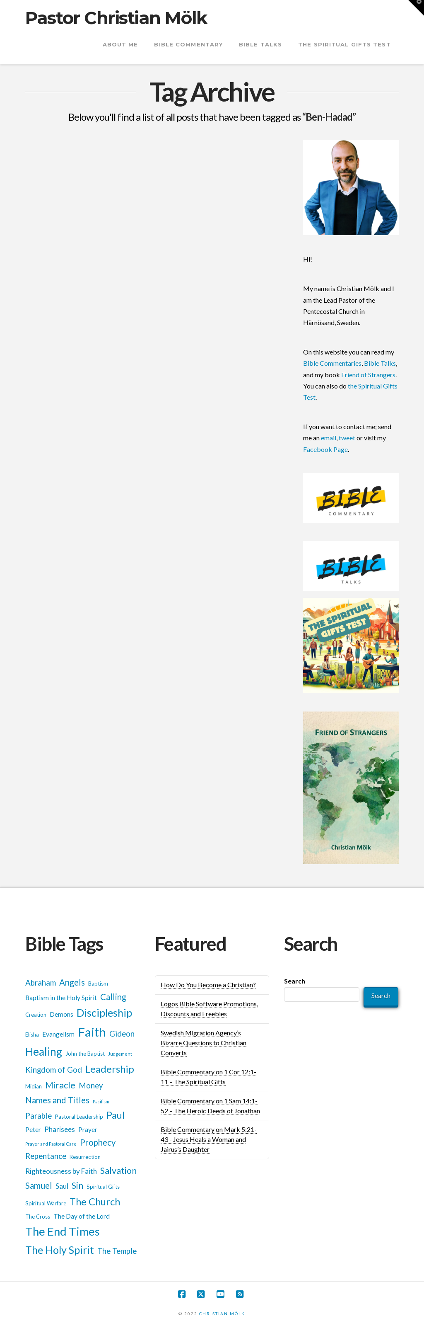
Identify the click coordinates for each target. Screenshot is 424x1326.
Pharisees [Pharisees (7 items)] (59, 1129)
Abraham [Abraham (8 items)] (40, 982)
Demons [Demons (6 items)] (61, 1014)
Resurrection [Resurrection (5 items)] (85, 1157)
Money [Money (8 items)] (91, 1085)
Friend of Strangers (368, 375)
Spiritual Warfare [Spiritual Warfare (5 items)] (45, 1203)
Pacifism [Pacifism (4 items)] (101, 1101)
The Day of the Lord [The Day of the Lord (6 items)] (81, 1216)
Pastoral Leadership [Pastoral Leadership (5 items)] (79, 1116)
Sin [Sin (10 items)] (77, 1185)
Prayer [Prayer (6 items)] (87, 1129)
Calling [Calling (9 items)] (113, 997)
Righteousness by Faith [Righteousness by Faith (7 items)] (61, 1171)
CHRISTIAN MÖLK (222, 1313)
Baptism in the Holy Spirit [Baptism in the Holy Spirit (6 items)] (61, 997)
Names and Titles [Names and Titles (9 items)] (57, 1100)
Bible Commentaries (332, 363)
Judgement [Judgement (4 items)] (120, 1053)
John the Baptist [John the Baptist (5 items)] (85, 1053)
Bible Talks (380, 363)
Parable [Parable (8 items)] (38, 1115)
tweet (347, 438)
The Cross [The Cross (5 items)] (37, 1216)
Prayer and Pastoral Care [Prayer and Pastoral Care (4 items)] (51, 1143)
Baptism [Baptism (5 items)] (98, 983)
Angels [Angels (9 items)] (72, 982)
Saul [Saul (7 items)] (61, 1186)
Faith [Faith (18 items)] (92, 1032)
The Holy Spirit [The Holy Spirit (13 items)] (59, 1249)
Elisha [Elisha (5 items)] (32, 1034)
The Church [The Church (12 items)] (95, 1201)
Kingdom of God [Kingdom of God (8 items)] (53, 1069)
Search (294, 981)
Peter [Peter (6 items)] (33, 1129)
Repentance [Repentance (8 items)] (45, 1156)
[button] (416, 8)
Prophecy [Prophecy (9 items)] (98, 1142)
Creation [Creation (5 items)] (35, 1014)
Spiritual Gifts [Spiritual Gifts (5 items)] (103, 1186)
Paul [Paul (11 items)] (115, 1115)
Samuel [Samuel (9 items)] (38, 1185)
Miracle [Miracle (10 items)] (60, 1085)
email (328, 438)
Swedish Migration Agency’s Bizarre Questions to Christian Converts (203, 1042)
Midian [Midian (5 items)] (33, 1086)
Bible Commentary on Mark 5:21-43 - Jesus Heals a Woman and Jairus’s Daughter (209, 1139)
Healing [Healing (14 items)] (43, 1051)
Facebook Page (325, 449)
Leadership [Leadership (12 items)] (109, 1069)
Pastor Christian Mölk (116, 18)
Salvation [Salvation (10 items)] (118, 1170)
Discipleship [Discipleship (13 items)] (104, 1012)
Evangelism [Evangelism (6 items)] (58, 1034)
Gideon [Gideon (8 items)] (122, 1033)
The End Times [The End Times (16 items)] (62, 1231)
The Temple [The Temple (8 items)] (117, 1251)
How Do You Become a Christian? (208, 984)
